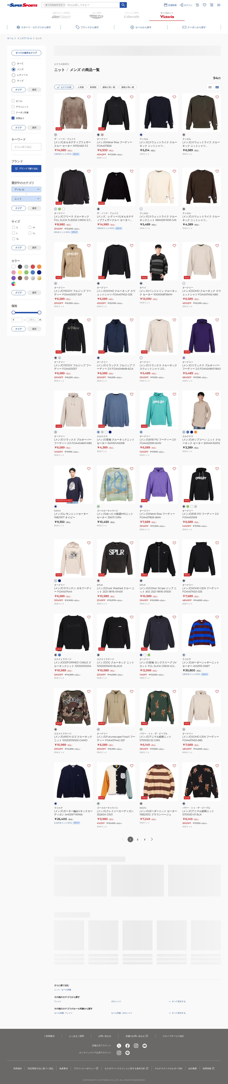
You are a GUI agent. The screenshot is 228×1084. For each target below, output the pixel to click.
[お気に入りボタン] (89, 97)
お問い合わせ (104, 1036)
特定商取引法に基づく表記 (40, 1068)
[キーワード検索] (123, 5)
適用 (34, 89)
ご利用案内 (49, 1036)
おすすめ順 (63, 87)
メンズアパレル (24, 38)
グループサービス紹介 (173, 1036)
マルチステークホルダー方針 (168, 1068)
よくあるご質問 (76, 1036)
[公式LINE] (127, 1053)
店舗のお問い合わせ (137, 1036)
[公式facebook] (127, 1046)
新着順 (93, 87)
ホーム (10, 38)
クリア (18, 89)
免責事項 (63, 1068)
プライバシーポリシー (86, 1068)
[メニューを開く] (218, 5)
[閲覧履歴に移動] (197, 5)
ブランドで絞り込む (26, 168)
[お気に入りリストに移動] (204, 5)
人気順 (80, 87)
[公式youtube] (144, 1046)
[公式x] (119, 1046)
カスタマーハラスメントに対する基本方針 (127, 1068)
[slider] (13, 312)
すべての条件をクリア (26, 52)
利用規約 (17, 1068)
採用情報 (209, 1068)
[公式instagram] (136, 1046)
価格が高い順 (127, 87)
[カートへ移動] (211, 5)
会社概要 (192, 1068)
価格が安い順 (108, 87)
